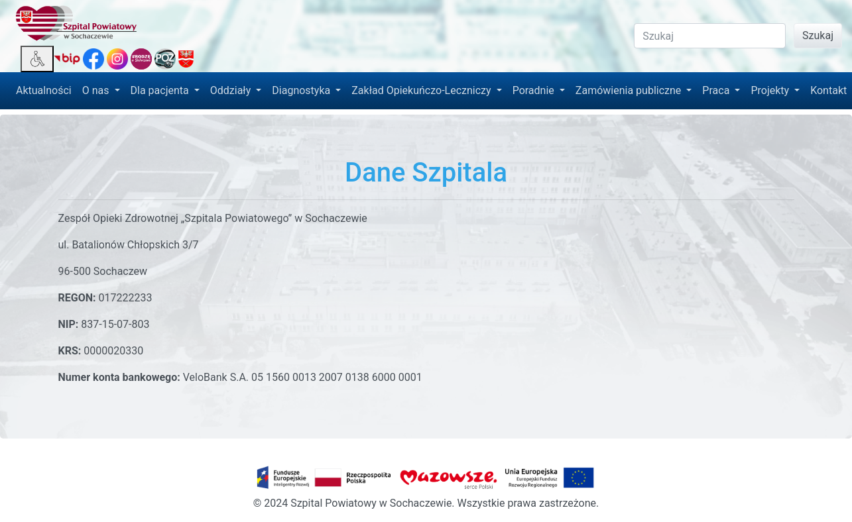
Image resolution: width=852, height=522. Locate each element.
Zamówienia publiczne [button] (630, 90)
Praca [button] (717, 90)
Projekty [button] (771, 90)
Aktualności (44, 90)
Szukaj (817, 35)
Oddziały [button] (231, 90)
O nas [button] (97, 90)
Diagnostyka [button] (302, 90)
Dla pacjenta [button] (161, 90)
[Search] (710, 35)
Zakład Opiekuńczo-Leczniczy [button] (422, 90)
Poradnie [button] (535, 90)
